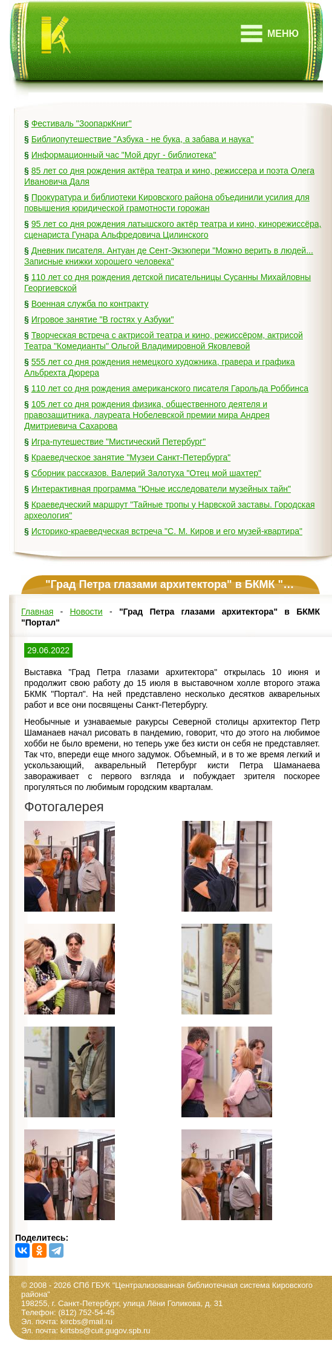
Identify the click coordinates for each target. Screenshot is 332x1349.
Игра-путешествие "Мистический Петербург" (118, 441)
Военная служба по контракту (90, 304)
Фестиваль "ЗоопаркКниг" (81, 123)
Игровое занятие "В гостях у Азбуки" (102, 319)
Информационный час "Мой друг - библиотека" (123, 155)
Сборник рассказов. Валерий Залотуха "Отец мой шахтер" (146, 473)
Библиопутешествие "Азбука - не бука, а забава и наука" (142, 139)
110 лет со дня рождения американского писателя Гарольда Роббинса (169, 388)
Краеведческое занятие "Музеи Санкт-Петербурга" (131, 457)
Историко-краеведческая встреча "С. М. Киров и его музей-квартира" (166, 531)
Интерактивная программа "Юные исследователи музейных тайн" (161, 489)
